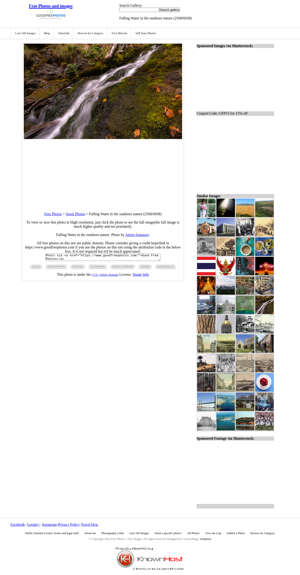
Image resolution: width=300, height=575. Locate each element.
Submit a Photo (236, 533)
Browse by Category (90, 33)
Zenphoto (205, 539)
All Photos (193, 533)
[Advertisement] (103, 171)
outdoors (98, 267)
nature (78, 267)
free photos (56, 267)
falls (36, 267)
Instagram (49, 525)
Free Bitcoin (119, 33)
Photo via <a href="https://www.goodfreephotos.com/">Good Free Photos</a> (103, 258)
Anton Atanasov (137, 235)
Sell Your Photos (145, 33)
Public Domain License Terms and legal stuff (52, 533)
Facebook (17, 525)
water (145, 267)
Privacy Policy (69, 525)
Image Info (141, 276)
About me (90, 533)
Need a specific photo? (168, 533)
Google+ (33, 525)
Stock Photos (75, 214)
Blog (47, 33)
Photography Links (112, 533)
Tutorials (63, 33)
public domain (123, 267)
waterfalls (165, 267)
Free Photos (53, 214)
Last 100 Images (25, 33)
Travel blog (89, 525)
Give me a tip (213, 533)
